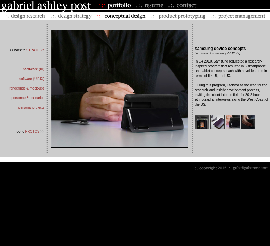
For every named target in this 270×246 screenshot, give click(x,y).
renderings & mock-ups (26, 88)
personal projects (31, 107)
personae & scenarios (27, 98)
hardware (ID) (33, 69)
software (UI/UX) (31, 79)
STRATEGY (35, 50)
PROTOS (32, 131)
